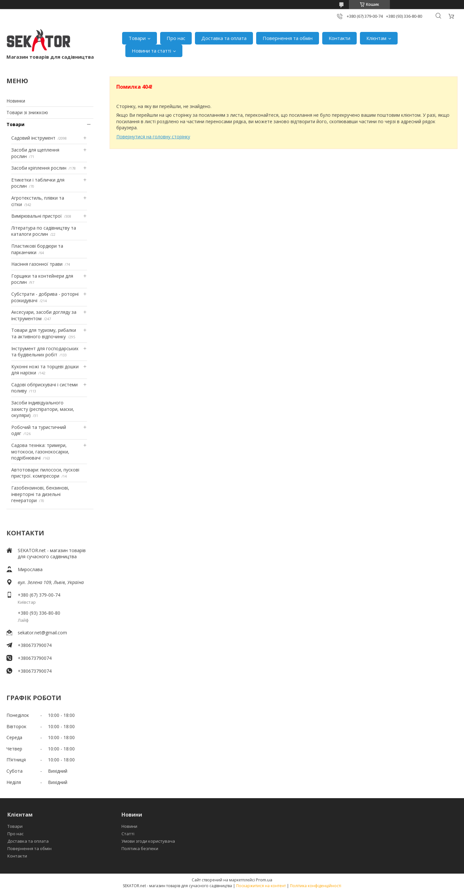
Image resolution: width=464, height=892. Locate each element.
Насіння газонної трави (37, 264)
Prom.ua (264, 880)
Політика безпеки (139, 848)
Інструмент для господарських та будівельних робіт (44, 351)
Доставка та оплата (224, 38)
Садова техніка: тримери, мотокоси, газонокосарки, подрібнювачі (40, 451)
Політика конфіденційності (315, 885)
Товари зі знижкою (27, 112)
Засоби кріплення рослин (38, 168)
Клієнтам (376, 38)
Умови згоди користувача (148, 841)
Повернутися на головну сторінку (153, 137)
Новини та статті (151, 50)
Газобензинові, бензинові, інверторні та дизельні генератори (40, 494)
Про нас (176, 38)
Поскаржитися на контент (261, 885)
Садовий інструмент (33, 138)
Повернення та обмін (288, 38)
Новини (129, 826)
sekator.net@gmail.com (42, 632)
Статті (127, 834)
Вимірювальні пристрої (36, 216)
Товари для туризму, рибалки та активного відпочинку (43, 333)
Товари (137, 38)
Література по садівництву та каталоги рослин (43, 231)
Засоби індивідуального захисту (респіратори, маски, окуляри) (42, 409)
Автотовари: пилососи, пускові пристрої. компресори (45, 473)
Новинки (15, 101)
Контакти (339, 38)
